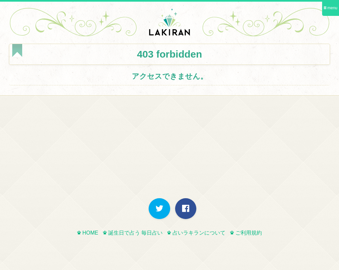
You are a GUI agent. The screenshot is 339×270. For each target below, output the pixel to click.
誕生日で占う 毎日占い (133, 233)
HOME (87, 233)
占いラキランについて (196, 233)
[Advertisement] (169, 148)
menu (330, 8)
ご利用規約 (246, 233)
